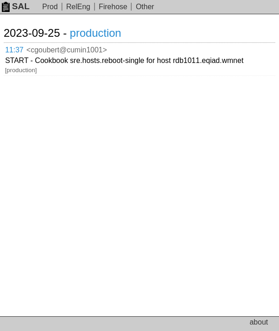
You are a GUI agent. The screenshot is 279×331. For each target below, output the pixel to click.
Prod (50, 7)
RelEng (78, 7)
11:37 (14, 50)
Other (145, 7)
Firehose (113, 7)
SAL (15, 6)
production (95, 33)
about (259, 322)
